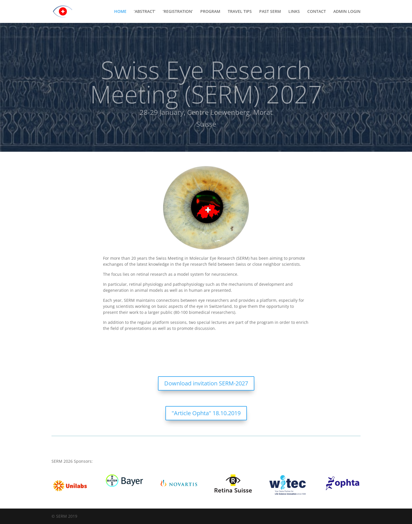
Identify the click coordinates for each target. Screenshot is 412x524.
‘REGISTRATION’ (178, 11)
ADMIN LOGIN (346, 11)
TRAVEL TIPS (240, 11)
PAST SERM (270, 11)
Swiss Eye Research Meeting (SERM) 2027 (206, 86)
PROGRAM (210, 11)
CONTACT (316, 11)
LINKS (294, 11)
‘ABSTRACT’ (144, 11)
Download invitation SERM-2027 (206, 383)
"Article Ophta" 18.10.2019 (206, 413)
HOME (120, 11)
